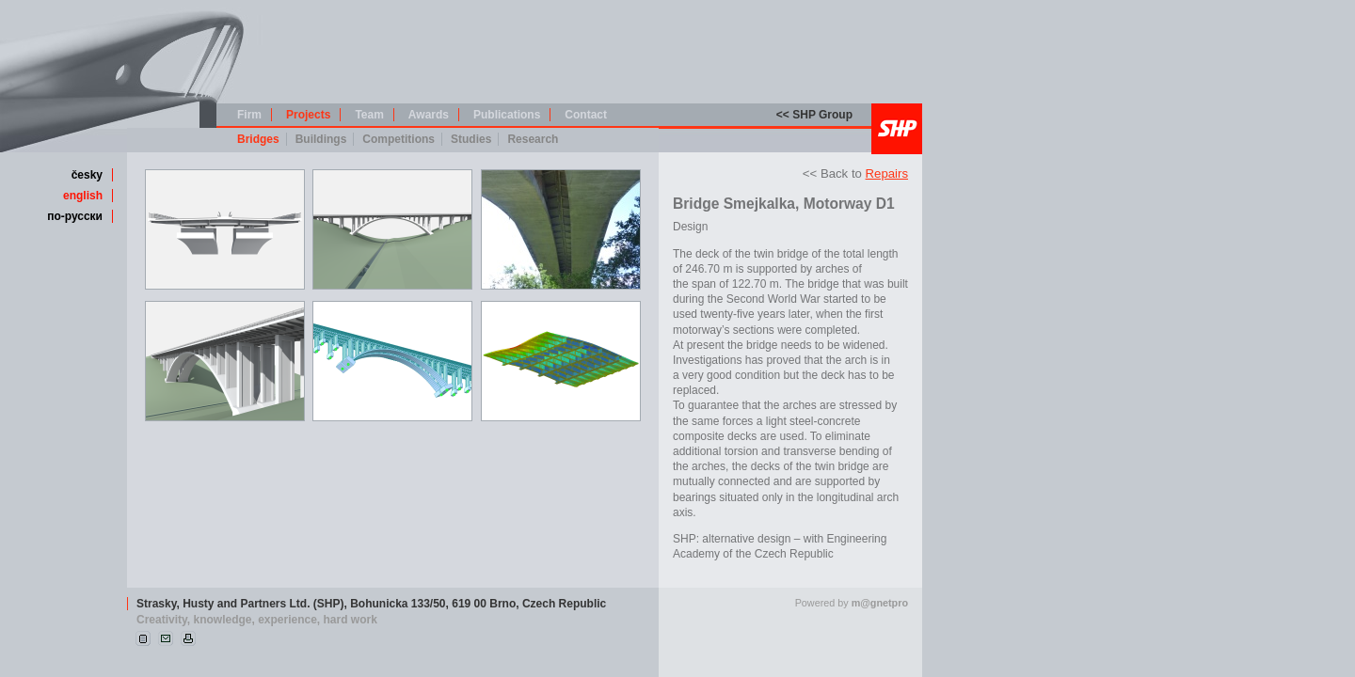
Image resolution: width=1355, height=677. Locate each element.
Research (532, 139)
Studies (471, 139)
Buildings (321, 139)
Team (369, 114)
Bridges (258, 139)
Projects (308, 114)
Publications (506, 114)
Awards (428, 114)
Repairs (887, 173)
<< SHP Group (814, 114)
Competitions (398, 139)
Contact (586, 114)
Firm (249, 114)
